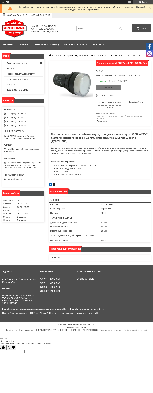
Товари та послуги (46, 44)
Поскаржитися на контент (111, 330)
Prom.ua (91, 324)
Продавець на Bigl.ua (76, 327)
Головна (8, 44)
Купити (108, 88)
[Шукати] (120, 28)
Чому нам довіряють (18, 79)
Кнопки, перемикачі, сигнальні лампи (76, 55)
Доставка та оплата (75, 44)
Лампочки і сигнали (107, 55)
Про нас (24, 44)
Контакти (98, 44)
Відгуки (11, 84)
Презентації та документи (21, 73)
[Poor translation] (11, 347)
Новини (11, 68)
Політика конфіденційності (135, 330)
